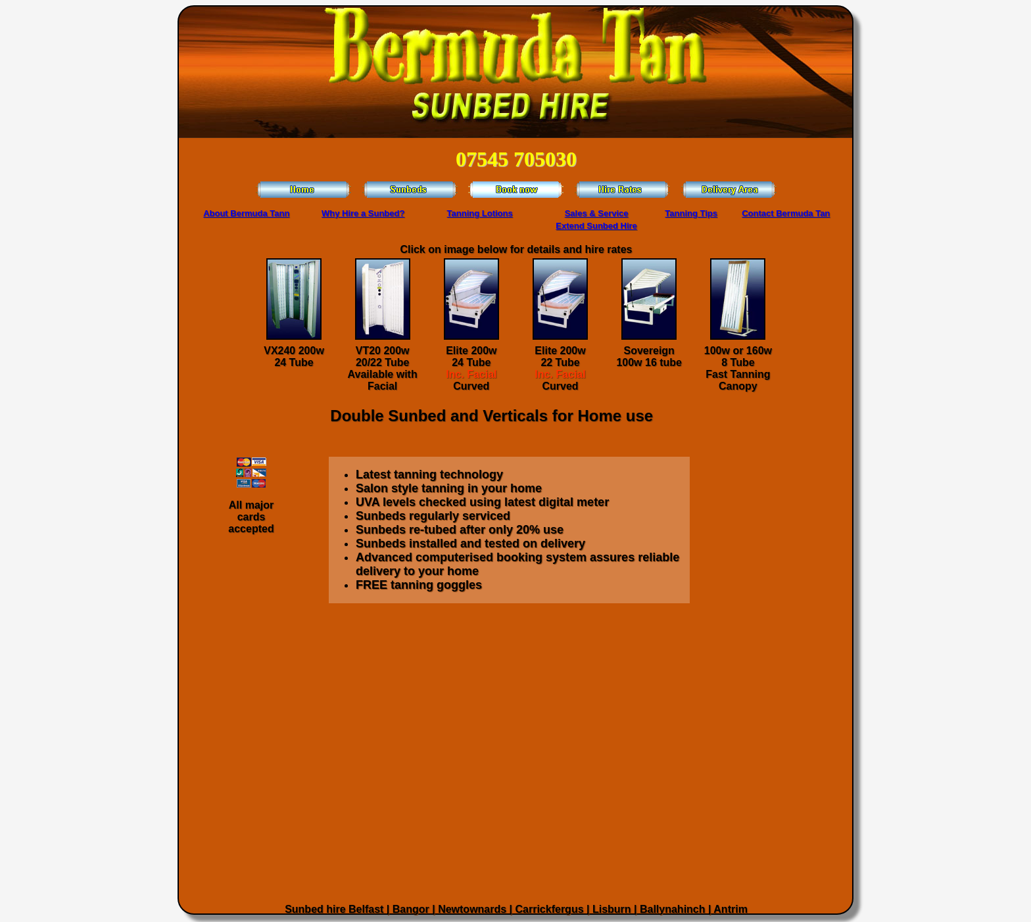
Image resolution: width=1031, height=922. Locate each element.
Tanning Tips (691, 213)
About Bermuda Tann (246, 213)
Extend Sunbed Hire (596, 226)
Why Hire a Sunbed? (363, 213)
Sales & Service (597, 213)
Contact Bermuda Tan (786, 213)
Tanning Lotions (480, 213)
